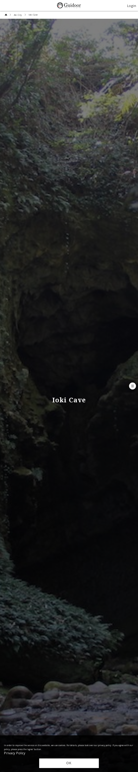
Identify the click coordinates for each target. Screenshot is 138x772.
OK (69, 763)
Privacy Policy (14, 752)
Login (131, 5)
